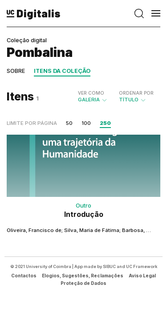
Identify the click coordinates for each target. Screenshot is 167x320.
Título (136, 96)
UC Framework (141, 266)
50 (69, 123)
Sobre (16, 71)
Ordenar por (136, 93)
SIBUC (109, 266)
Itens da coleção (62, 71)
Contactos (24, 275)
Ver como (91, 93)
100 (86, 123)
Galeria (93, 96)
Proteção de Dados (83, 283)
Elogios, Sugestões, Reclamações (82, 275)
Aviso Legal (142, 275)
